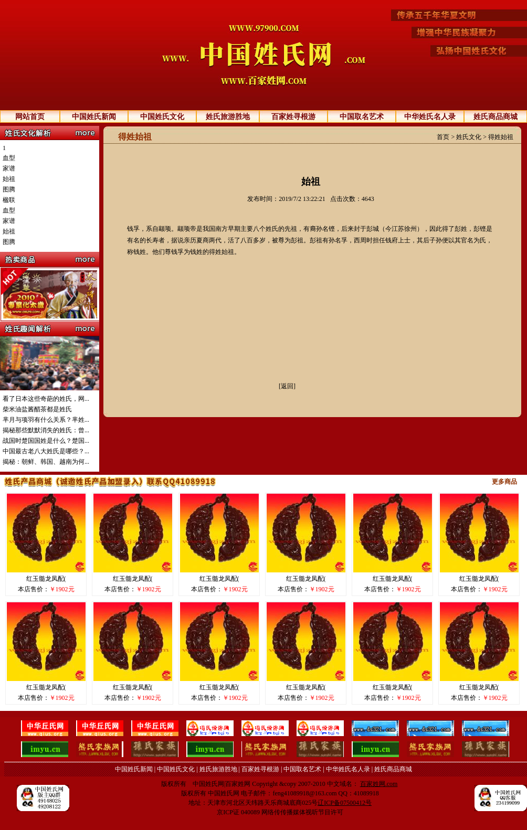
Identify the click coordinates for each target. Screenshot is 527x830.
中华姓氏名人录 (430, 117)
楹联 (9, 200)
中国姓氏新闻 (94, 117)
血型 (9, 158)
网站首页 (30, 117)
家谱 (9, 168)
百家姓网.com (379, 784)
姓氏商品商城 (495, 117)
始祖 (9, 179)
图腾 (9, 189)
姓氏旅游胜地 (228, 117)
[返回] (287, 386)
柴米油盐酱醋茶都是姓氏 (37, 409)
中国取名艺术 (362, 117)
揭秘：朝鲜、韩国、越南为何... (46, 461)
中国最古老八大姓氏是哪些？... (46, 451)
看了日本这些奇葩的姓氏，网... (46, 398)
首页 (443, 137)
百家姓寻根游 (293, 117)
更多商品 (504, 481)
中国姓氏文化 (162, 117)
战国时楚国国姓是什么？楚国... (46, 440)
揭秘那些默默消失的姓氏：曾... (46, 430)
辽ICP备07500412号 (345, 802)
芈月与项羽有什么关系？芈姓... (46, 419)
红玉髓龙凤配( (46, 578)
